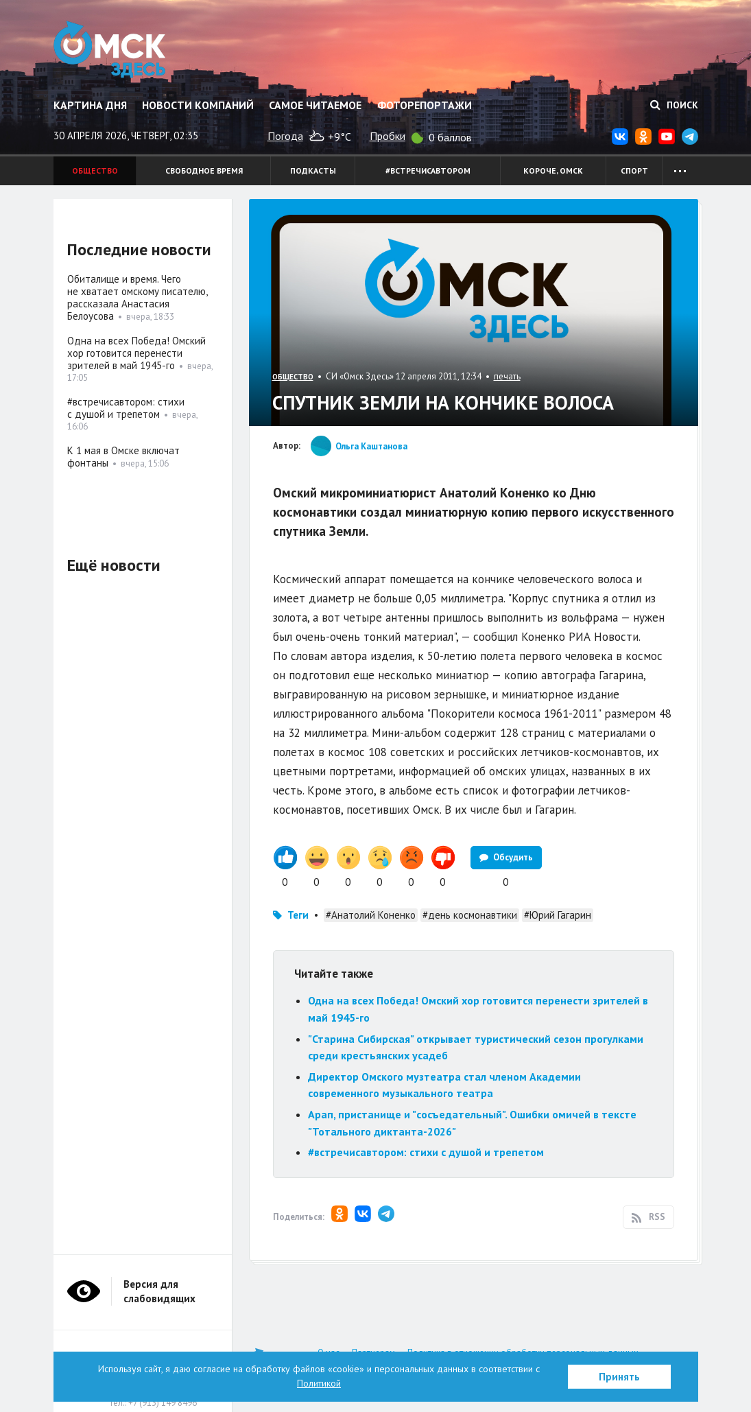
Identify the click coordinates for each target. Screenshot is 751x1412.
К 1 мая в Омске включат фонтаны (123, 456)
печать (507, 376)
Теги (298, 914)
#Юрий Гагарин (557, 914)
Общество (95, 170)
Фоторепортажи (424, 105)
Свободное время (204, 170)
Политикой (319, 1383)
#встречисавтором (427, 170)
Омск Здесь (110, 49)
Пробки (387, 136)
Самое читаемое (315, 105)
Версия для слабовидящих (159, 1291)
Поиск (674, 105)
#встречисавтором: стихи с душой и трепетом (426, 1152)
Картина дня (90, 105)
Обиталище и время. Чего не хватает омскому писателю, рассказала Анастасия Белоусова (137, 297)
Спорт (634, 170)
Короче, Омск (553, 170)
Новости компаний (198, 105)
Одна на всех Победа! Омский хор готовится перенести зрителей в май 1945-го (136, 353)
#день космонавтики (469, 914)
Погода (285, 136)
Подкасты (313, 170)
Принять (619, 1376)
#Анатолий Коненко (371, 914)
